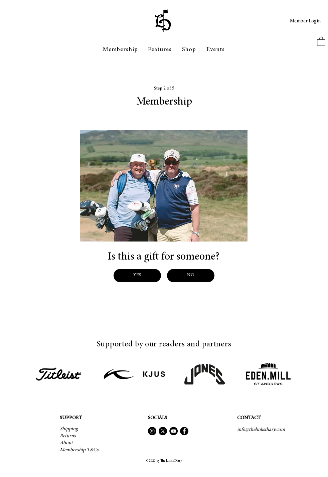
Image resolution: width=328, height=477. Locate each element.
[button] (159, 50)
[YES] (137, 275)
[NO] (190, 275)
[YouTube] (173, 431)
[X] (163, 431)
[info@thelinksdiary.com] (261, 430)
